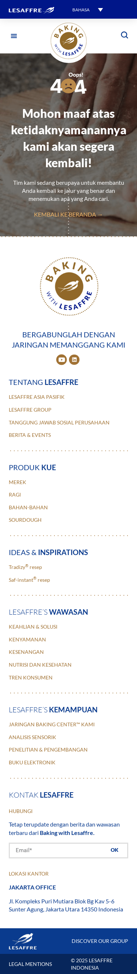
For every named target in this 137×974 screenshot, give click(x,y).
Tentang (43, 382)
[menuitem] (88, 9)
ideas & (48, 552)
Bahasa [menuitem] (81, 9)
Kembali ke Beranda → (68, 214)
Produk (32, 467)
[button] (14, 36)
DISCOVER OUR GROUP (100, 941)
